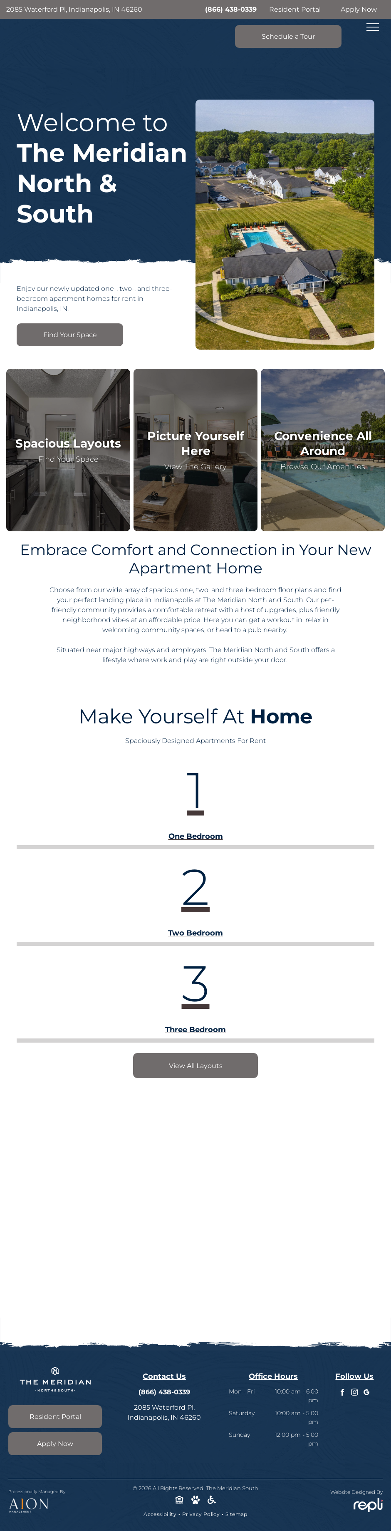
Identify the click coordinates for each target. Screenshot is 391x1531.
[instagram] (354, 1393)
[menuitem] (160, 1514)
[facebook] (342, 1393)
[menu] (373, 27)
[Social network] (179, 1501)
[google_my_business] (366, 1393)
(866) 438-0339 (231, 9)
